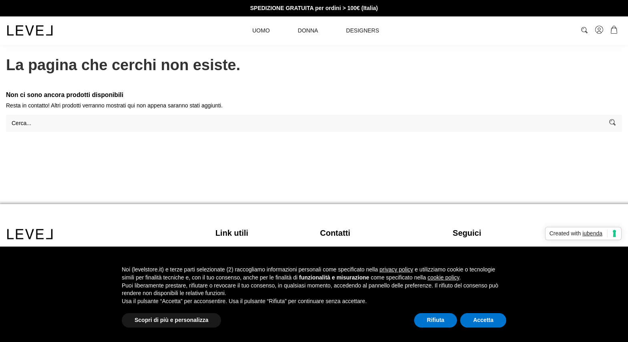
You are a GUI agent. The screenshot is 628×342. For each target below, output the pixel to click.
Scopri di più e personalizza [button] (171, 320)
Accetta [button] (483, 320)
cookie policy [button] (443, 277)
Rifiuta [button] (436, 320)
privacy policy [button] (396, 269)
